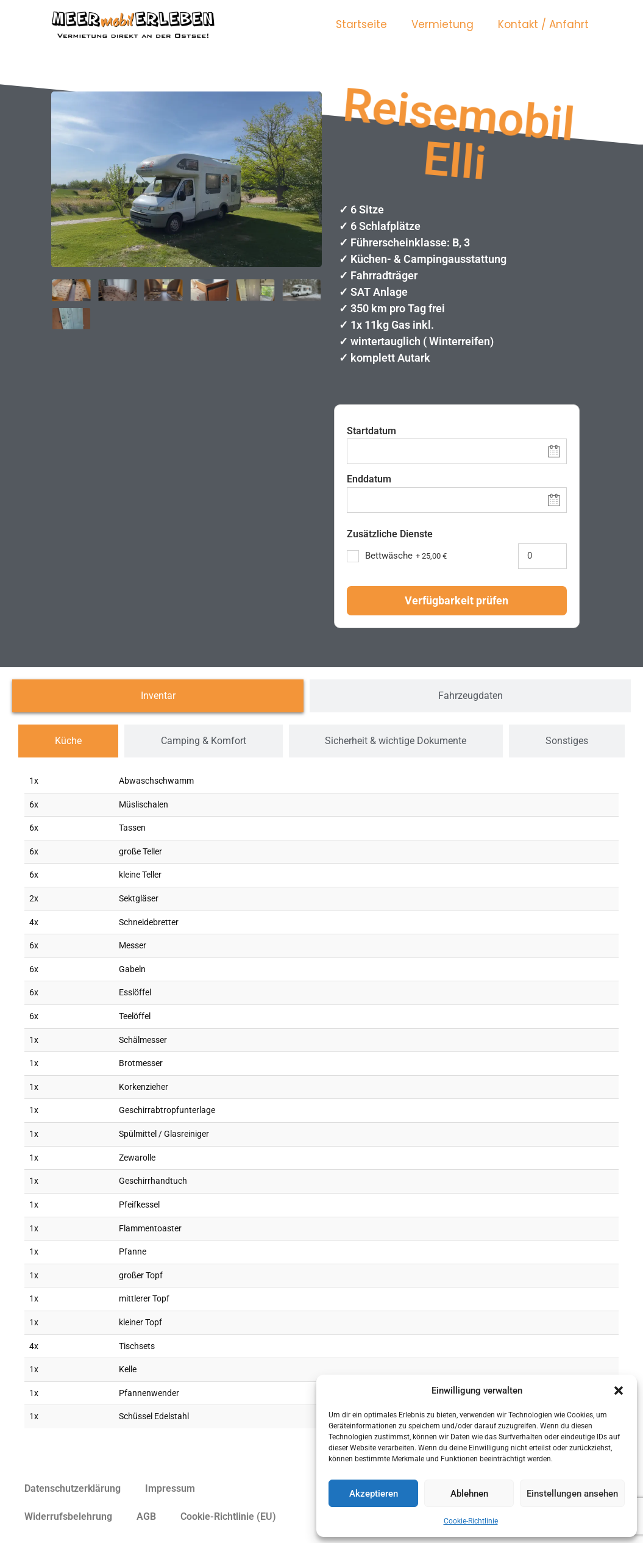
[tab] (158, 695)
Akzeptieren (373, 1493)
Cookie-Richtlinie (471, 1521)
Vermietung (442, 24)
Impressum (170, 1488)
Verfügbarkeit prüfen (456, 600)
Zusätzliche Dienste (390, 534)
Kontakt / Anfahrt (543, 24)
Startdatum (371, 431)
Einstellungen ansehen (572, 1493)
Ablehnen (469, 1493)
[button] (619, 1390)
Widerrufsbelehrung (68, 1516)
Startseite (361, 24)
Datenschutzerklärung (72, 1488)
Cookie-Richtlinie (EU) (228, 1516)
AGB (146, 1516)
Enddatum (369, 479)
